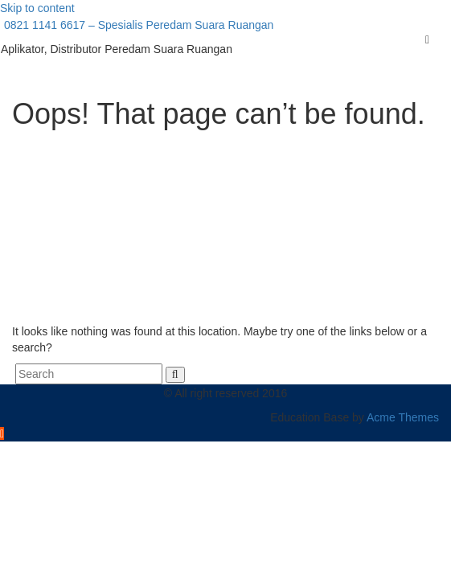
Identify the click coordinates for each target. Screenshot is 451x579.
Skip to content (37, 8)
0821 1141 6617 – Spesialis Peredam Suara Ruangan (137, 24)
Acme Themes (403, 417)
